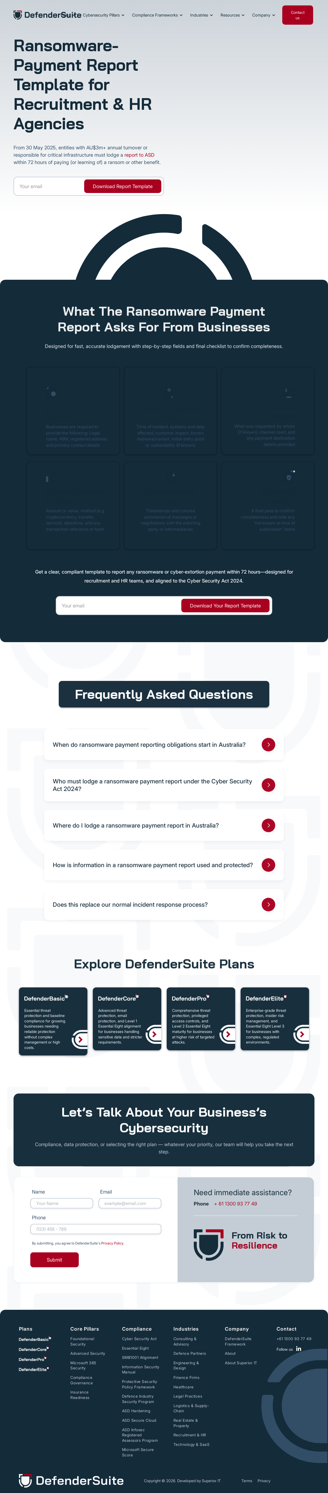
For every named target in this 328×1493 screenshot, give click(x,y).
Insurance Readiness (80, 1395)
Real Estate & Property (185, 1423)
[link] (122, 186)
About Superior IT (241, 1362)
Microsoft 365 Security (83, 1365)
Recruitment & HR (189, 1435)
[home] (47, 15)
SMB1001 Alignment (140, 1357)
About (230, 1353)
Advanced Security (87, 1353)
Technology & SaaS (191, 1444)
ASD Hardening (136, 1410)
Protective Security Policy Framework (139, 1384)
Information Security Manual (140, 1370)
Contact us (297, 15)
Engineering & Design (186, 1365)
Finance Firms (186, 1377)
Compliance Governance (81, 1380)
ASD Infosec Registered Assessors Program (140, 1435)
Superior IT (211, 1480)
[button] (67, 15)
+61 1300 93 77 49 (294, 1338)
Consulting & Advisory (185, 1341)
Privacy (264, 1480)
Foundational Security (82, 1341)
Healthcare (183, 1387)
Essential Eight (135, 1348)
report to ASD (139, 155)
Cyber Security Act (139, 1338)
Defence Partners (189, 1353)
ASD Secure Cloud (139, 1420)
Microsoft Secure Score (138, 1452)
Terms (246, 1480)
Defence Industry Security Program (138, 1399)
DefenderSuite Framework (238, 1341)
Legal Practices (187, 1396)
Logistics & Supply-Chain (191, 1408)
